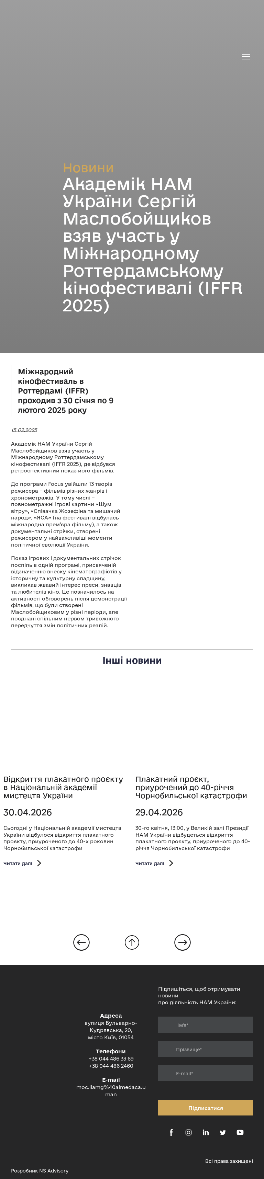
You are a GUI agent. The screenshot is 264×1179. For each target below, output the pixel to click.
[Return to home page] (124, 56)
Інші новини (132, 660)
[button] (23, 863)
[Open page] (66, 726)
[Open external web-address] (19, 1157)
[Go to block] (132, 942)
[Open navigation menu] (246, 57)
